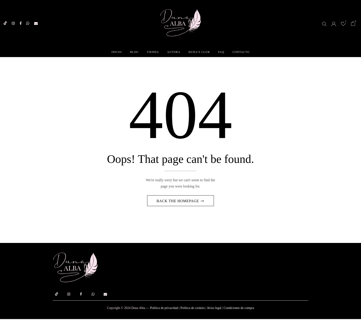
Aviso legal (214, 309)
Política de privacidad (164, 309)
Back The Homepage (178, 202)
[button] (353, 24)
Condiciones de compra (239, 309)
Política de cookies (192, 309)
